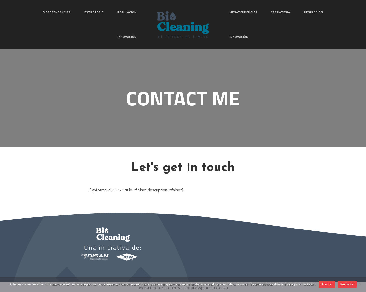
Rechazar (347, 284)
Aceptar (327, 284)
